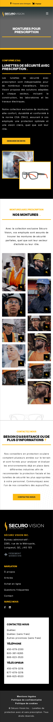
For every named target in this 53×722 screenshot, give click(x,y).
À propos (9, 571)
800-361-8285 (15, 653)
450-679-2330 (15, 649)
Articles (8, 577)
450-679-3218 (15, 668)
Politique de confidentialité (26, 700)
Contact (8, 595)
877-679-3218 (15, 672)
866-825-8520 (15, 676)
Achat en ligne (12, 583)
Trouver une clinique (20, 3)
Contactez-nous (26, 497)
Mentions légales (26, 696)
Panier (37, 4)
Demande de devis (16, 141)
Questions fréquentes (16, 589)
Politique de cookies (26, 703)
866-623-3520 (15, 657)
